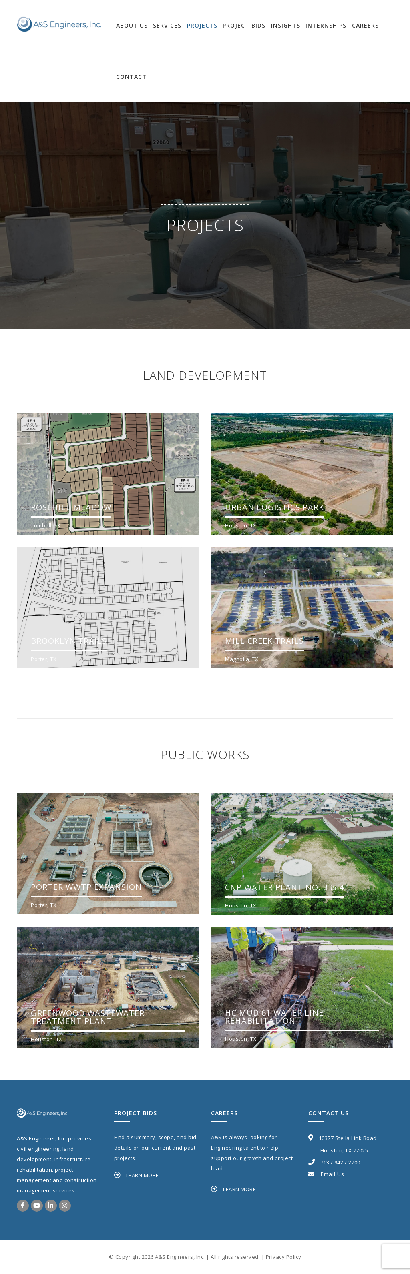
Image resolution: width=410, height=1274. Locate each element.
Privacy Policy (283, 1256)
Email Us (326, 1174)
